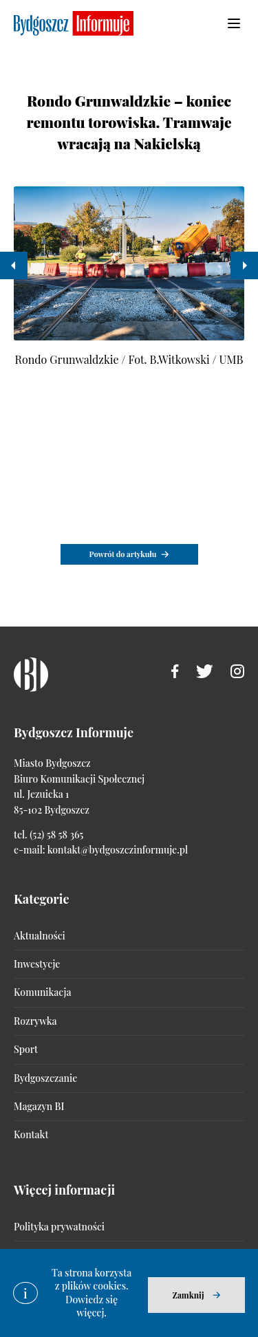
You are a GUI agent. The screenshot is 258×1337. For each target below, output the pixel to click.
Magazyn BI (39, 1106)
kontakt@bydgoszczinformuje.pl (117, 849)
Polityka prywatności (59, 1226)
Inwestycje (37, 963)
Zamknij (188, 1295)
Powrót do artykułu (123, 554)
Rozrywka (35, 1021)
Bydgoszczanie (45, 1078)
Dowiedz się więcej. (91, 1306)
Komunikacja (42, 992)
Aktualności (39, 935)
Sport (26, 1049)
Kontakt (31, 1134)
